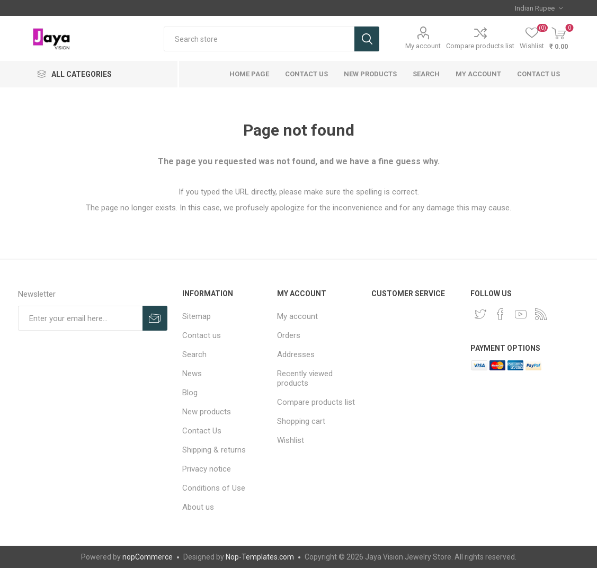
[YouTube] (520, 314)
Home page (249, 74)
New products (370, 74)
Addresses (296, 354)
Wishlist (290, 440)
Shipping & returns (214, 450)
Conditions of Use (213, 488)
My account (423, 46)
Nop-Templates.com (260, 557)
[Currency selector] (539, 8)
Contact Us (306, 74)
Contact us (538, 74)
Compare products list (480, 46)
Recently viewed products (305, 378)
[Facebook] (500, 314)
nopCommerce (147, 557)
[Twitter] (480, 314)
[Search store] (259, 38)
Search (366, 38)
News (192, 373)
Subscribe (154, 318)
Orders (288, 335)
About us (198, 507)
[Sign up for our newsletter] (80, 318)
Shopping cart (301, 421)
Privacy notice (206, 469)
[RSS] (540, 314)
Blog (190, 392)
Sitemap (196, 316)
